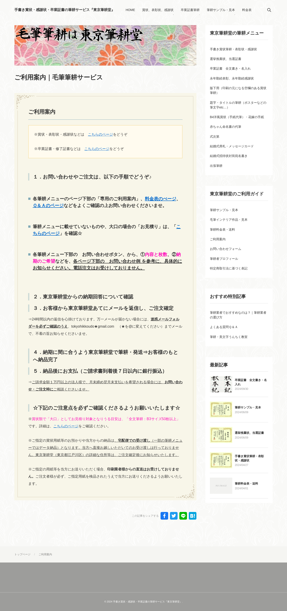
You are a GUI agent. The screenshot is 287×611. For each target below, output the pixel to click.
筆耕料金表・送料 (247, 500)
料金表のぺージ (160, 198)
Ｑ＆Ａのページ (48, 205)
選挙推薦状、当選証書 (249, 449)
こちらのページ (100, 134)
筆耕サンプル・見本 (248, 424)
